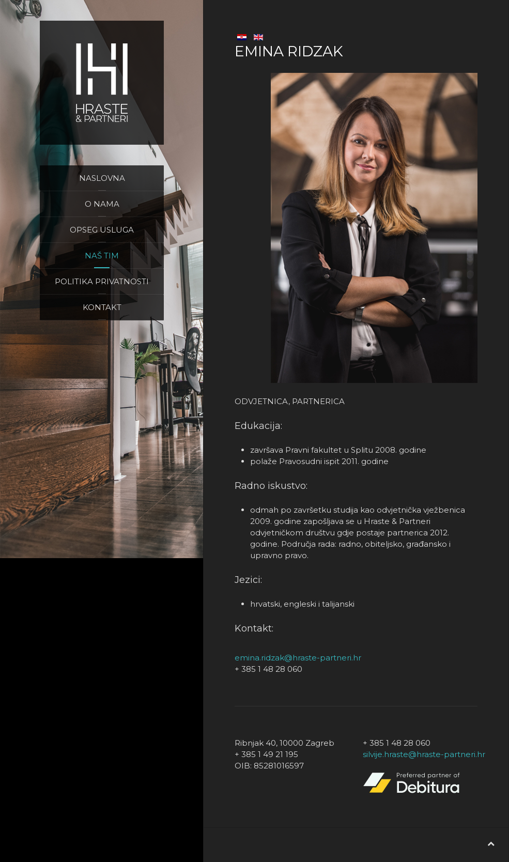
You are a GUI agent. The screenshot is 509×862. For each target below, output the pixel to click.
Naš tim (102, 255)
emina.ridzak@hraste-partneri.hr (298, 658)
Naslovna (102, 178)
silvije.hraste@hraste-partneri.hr (424, 754)
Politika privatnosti (102, 281)
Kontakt (102, 307)
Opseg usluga (102, 230)
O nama (102, 204)
